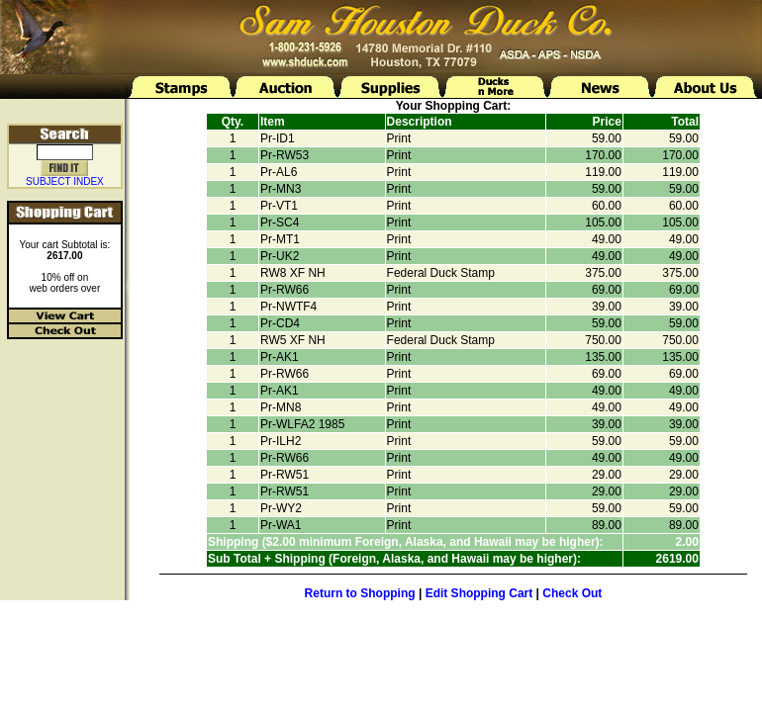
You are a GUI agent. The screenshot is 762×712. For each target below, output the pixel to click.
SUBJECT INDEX (65, 181)
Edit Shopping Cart (479, 593)
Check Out (572, 593)
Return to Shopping (360, 593)
